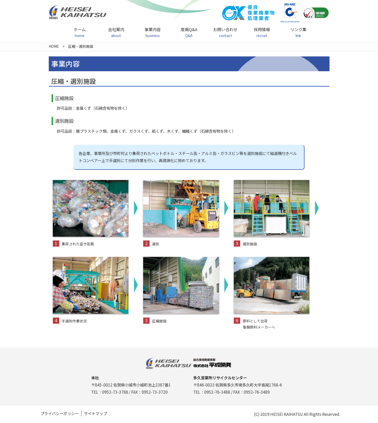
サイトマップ (95, 413)
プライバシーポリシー (59, 413)
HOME (54, 46)
